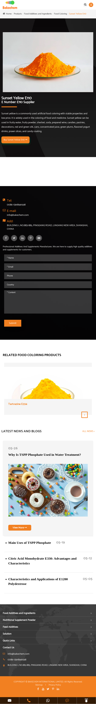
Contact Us (8, 648)
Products (18, 14)
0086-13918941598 (16, 205)
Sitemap (39, 685)
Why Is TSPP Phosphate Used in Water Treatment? (44, 454)
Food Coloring (60, 14)
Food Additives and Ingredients (38, 14)
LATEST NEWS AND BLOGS (21, 431)
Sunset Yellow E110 (77, 14)
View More (20, 528)
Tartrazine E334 (17, 404)
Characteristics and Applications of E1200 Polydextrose (38, 581)
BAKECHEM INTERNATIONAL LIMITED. (46, 682)
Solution (7, 634)
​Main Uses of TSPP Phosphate (29, 542)
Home (9, 14)
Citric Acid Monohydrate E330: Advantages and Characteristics (42, 561)
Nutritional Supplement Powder (19, 620)
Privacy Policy (55, 685)
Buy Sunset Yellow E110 (15, 140)
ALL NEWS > (88, 431)
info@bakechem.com (18, 215)
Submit (12, 323)
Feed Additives (10, 627)
